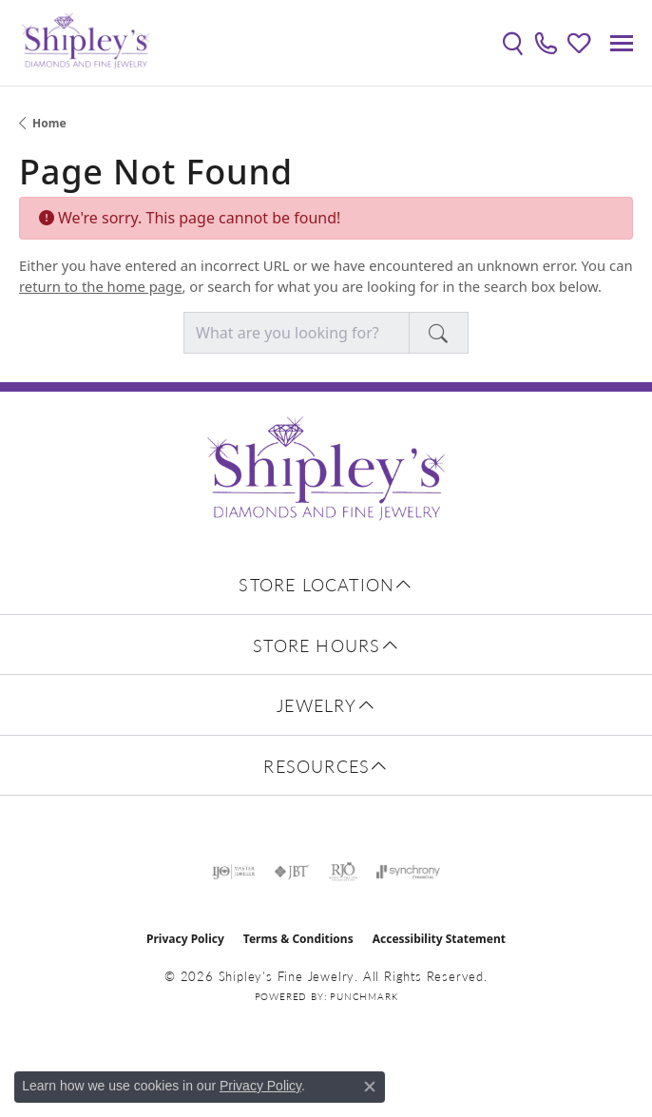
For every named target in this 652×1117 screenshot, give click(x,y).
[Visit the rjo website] (343, 871)
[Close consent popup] (369, 1086)
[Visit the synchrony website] (407, 871)
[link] (546, 43)
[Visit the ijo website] (233, 871)
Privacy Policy (185, 939)
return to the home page (100, 286)
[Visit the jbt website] (292, 871)
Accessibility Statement (439, 939)
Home (49, 123)
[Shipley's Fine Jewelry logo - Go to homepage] (86, 43)
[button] (513, 43)
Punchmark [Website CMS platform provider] (363, 996)
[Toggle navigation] (621, 43)
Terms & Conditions (298, 939)
